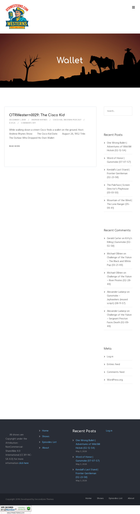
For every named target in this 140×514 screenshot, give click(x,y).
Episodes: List (49, 442)
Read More (14, 146)
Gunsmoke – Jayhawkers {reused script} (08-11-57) (117, 299)
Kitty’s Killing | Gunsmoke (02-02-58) (119, 242)
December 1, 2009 (17, 119)
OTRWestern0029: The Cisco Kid (37, 115)
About (45, 448)
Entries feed (113, 364)
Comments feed (115, 372)
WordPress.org (115, 380)
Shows (45, 436)
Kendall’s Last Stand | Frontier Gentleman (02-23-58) (118, 173)
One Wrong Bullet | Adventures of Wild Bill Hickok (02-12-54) (119, 146)
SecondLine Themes (44, 499)
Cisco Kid (58, 119)
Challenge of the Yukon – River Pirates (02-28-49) (119, 280)
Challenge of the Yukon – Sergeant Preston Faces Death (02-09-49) (119, 320)
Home (45, 431)
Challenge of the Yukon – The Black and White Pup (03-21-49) (119, 261)
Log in (110, 356)
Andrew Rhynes (39, 119)
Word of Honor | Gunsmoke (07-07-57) (119, 160)
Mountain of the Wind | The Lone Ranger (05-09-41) (119, 204)
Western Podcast (72, 119)
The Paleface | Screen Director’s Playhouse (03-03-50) (118, 189)
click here (24, 463)
